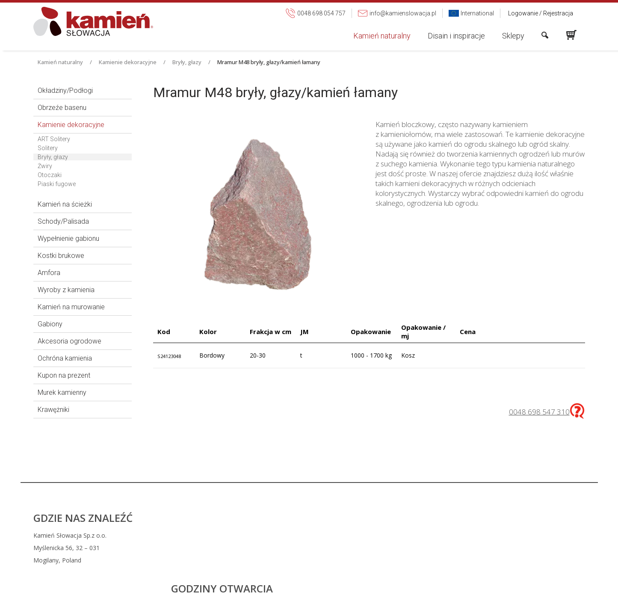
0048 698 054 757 (365, 535)
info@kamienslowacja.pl (369, 548)
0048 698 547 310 (539, 412)
